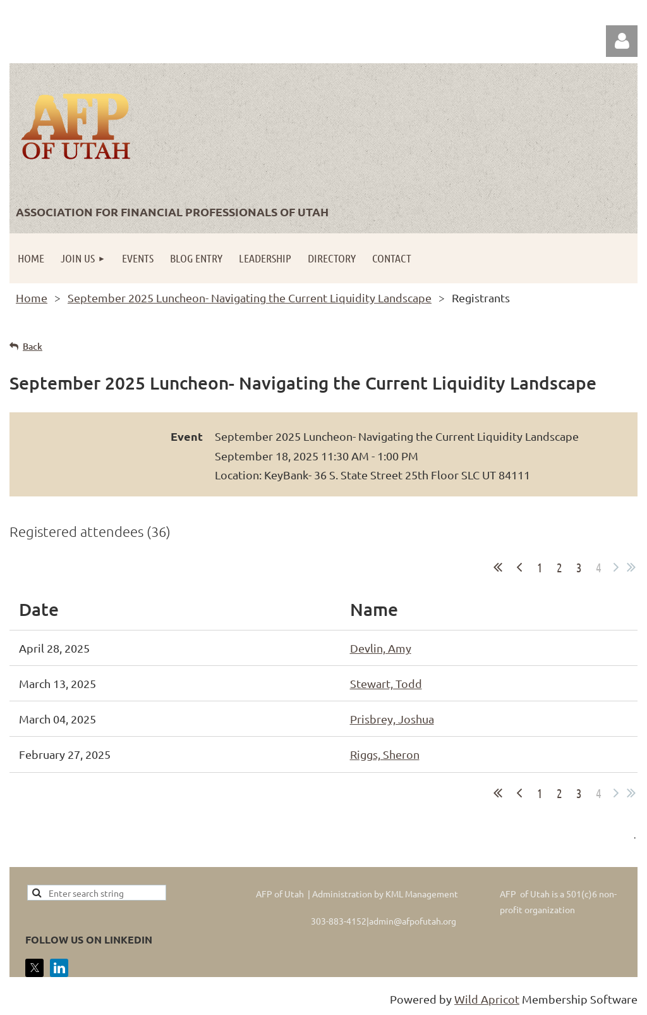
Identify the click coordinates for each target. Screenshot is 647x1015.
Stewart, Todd (386, 683)
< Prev (519, 567)
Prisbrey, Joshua (392, 718)
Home (31, 297)
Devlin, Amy (380, 648)
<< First (498, 567)
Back (32, 346)
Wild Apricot (486, 999)
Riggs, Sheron (385, 754)
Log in (622, 41)
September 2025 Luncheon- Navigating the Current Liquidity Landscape (250, 297)
